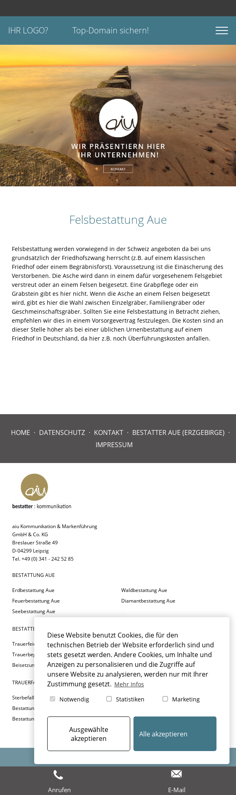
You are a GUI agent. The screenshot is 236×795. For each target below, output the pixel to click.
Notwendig (68, 699)
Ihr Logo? (28, 30)
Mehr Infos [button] (129, 684)
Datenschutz (62, 432)
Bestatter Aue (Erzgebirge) (178, 432)
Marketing (180, 699)
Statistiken (124, 699)
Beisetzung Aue (30, 665)
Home (20, 432)
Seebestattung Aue (33, 611)
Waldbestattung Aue (144, 590)
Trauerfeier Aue (30, 643)
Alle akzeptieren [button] (163, 733)
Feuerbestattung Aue (36, 600)
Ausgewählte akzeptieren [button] (88, 734)
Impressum (114, 444)
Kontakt (108, 432)
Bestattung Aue (29, 708)
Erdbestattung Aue (33, 590)
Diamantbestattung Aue (148, 600)
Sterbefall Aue (28, 697)
